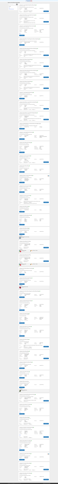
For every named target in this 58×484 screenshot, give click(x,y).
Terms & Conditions (48, 483)
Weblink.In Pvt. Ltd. (15, 483)
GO (16, 4)
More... (20, 33)
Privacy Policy (44, 483)
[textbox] (12, 4)
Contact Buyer (46, 11)
